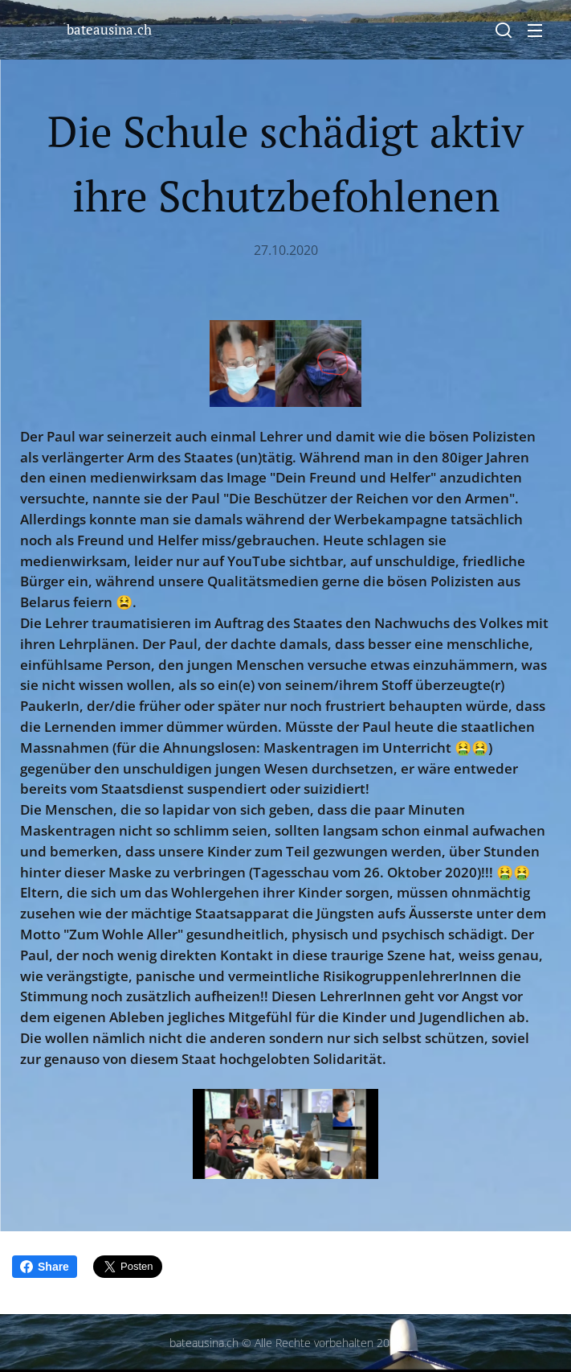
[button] (503, 30)
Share (44, 1266)
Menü (535, 30)
